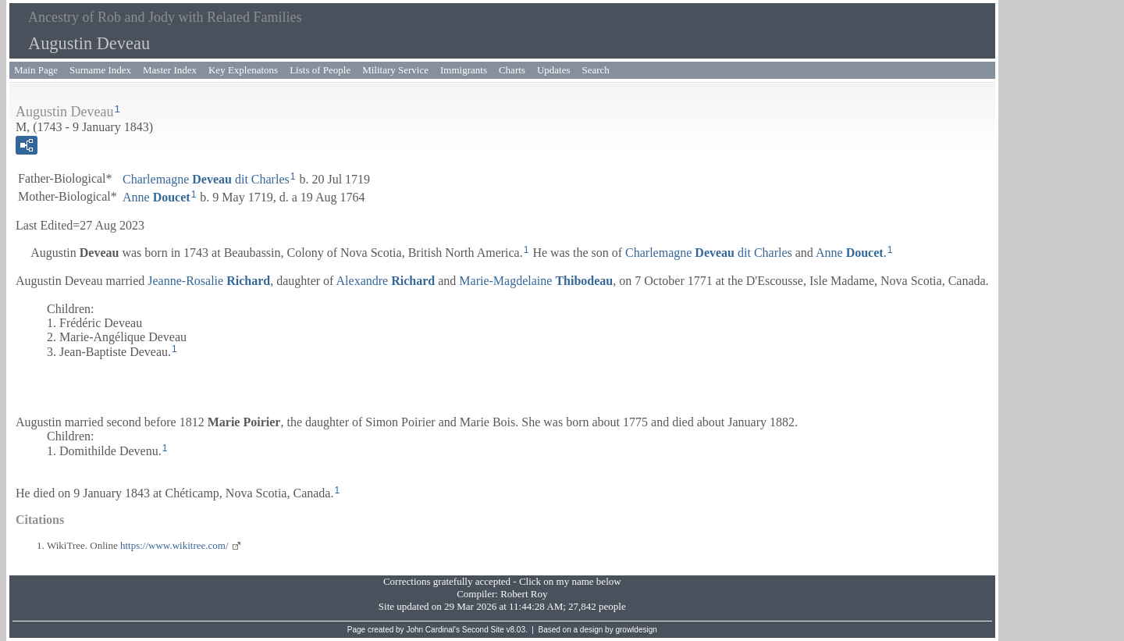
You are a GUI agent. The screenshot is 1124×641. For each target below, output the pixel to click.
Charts (512, 70)
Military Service (395, 70)
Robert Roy (523, 594)
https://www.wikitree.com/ (174, 545)
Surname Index (100, 70)
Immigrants (463, 70)
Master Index (170, 70)
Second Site (483, 629)
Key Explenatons (243, 70)
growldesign (635, 629)
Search (596, 70)
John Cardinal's (433, 629)
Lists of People (320, 70)
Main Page (36, 70)
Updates (554, 70)
